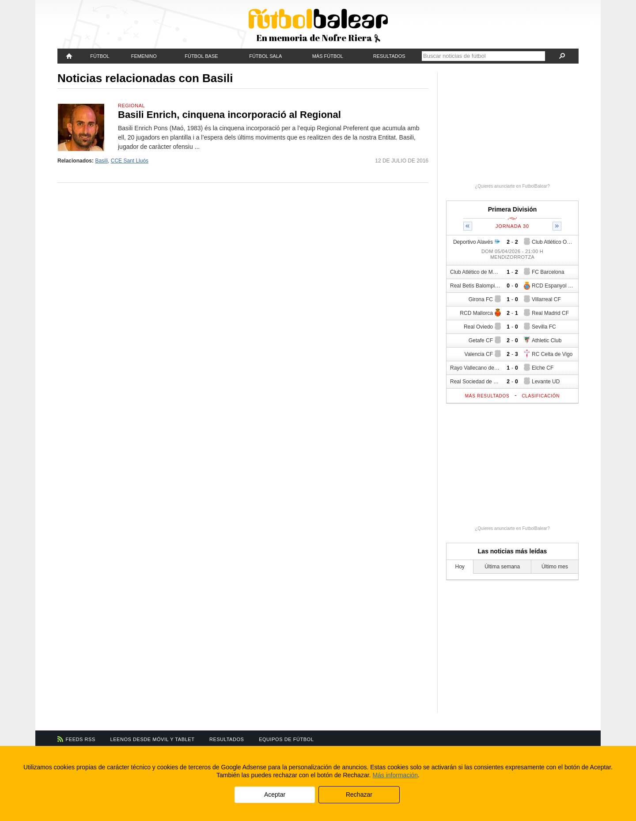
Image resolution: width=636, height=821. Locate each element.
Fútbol (99, 56)
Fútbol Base (201, 56)
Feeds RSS (80, 739)
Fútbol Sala (265, 56)
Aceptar (274, 794)
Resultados (389, 56)
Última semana (502, 567)
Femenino (144, 56)
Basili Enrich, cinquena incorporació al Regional (229, 114)
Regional (131, 105)
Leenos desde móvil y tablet (152, 739)
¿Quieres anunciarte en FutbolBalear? (512, 186)
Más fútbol (327, 56)
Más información (395, 775)
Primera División (512, 209)
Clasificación (541, 395)
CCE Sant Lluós (129, 161)
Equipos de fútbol (286, 739)
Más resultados (487, 395)
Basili (101, 161)
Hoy (460, 567)
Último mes (554, 567)
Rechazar (359, 794)
